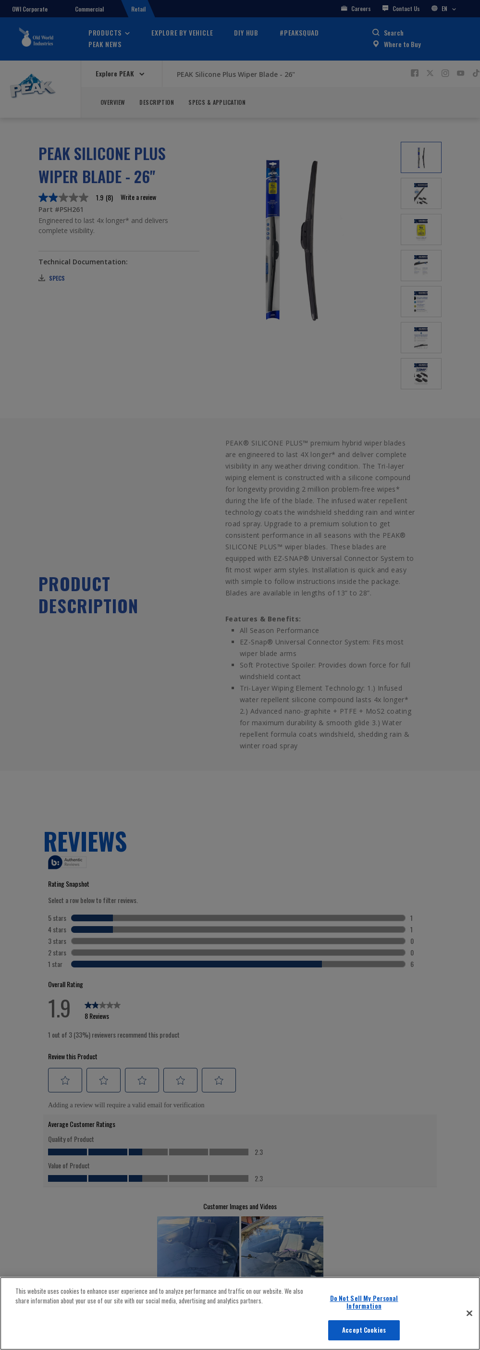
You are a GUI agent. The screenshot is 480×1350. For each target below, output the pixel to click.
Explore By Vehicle (182, 32)
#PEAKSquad (299, 32)
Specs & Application (217, 102)
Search (394, 32)
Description (156, 102)
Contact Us (401, 8)
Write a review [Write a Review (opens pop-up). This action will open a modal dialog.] (138, 197)
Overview (112, 102)
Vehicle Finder (363, 1339)
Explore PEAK (116, 73)
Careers (356, 8)
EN (443, 8)
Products (105, 32)
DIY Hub (246, 32)
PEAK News (105, 44)
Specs (51, 278)
